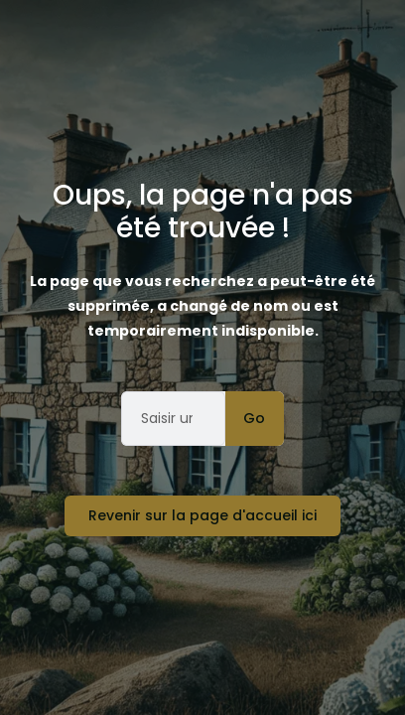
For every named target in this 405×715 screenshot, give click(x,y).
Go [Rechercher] (254, 418)
